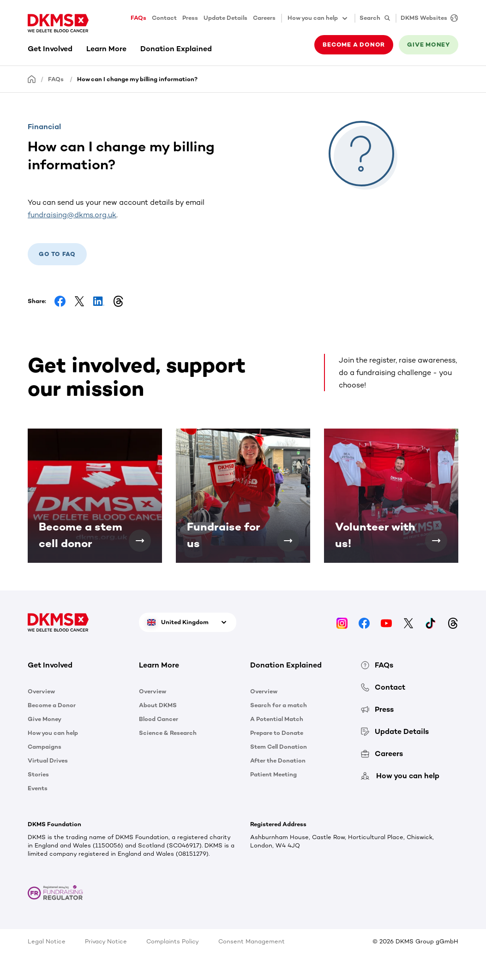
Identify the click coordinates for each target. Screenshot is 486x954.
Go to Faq (57, 253)
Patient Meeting (273, 774)
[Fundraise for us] (288, 541)
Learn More (106, 48)
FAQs (138, 17)
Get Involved (50, 48)
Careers (264, 17)
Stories (38, 774)
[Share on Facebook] (60, 301)
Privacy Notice (106, 941)
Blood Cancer (158, 719)
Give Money (44, 719)
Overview (41, 691)
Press (190, 17)
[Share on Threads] (118, 301)
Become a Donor (52, 705)
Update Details (225, 17)
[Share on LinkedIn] (98, 301)
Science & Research (168, 732)
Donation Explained (176, 48)
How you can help (53, 732)
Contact (164, 17)
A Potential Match (276, 719)
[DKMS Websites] (427, 18)
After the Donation (278, 760)
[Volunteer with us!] (436, 541)
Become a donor (354, 44)
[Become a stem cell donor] (140, 541)
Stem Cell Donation (278, 746)
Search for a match (278, 705)
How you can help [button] (318, 18)
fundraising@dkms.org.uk (72, 214)
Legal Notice (47, 941)
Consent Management (251, 941)
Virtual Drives (48, 760)
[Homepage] (32, 78)
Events (38, 788)
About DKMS (158, 705)
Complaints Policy (172, 941)
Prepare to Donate (276, 732)
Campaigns (44, 746)
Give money (428, 44)
